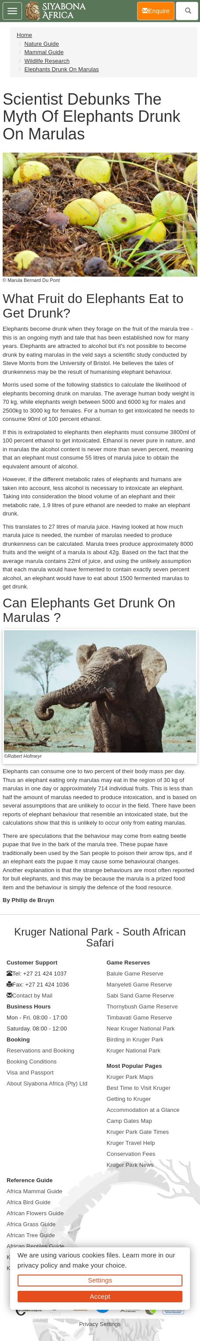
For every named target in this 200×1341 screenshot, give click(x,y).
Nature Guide (41, 43)
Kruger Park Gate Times (138, 1132)
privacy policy (38, 1265)
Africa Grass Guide (31, 1224)
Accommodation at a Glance (143, 1110)
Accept (100, 1296)
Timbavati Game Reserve (139, 1017)
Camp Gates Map (129, 1121)
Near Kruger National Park (141, 1028)
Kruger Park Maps (130, 1077)
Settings (100, 1280)
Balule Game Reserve (135, 973)
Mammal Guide (43, 52)
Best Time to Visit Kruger (139, 1088)
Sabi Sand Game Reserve (140, 995)
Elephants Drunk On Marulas (61, 69)
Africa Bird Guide (29, 1202)
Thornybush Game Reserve (142, 1006)
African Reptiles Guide (36, 1246)
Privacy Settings (100, 1324)
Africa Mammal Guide (34, 1191)
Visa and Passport (30, 1072)
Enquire (158, 10)
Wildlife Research (46, 61)
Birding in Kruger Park (135, 1039)
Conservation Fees (131, 1154)
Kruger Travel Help (131, 1143)
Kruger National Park (134, 1050)
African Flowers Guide (35, 1213)
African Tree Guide (31, 1235)
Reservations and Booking (40, 1050)
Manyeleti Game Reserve (139, 984)
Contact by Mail (32, 995)
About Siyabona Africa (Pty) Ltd (47, 1083)
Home (24, 35)
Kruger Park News (130, 1165)
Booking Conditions (32, 1061)
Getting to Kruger (129, 1099)
